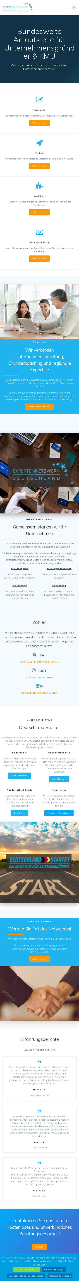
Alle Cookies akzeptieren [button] (26, 1269)
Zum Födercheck (19, 776)
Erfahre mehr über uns (39, 406)
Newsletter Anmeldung (59, 813)
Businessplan (20, 568)
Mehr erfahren (39, 123)
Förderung (59, 585)
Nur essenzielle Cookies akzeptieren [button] (26, 1275)
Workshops (19, 585)
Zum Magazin (59, 779)
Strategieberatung (59, 568)
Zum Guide (19, 813)
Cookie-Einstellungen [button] (54, 1269)
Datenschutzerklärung (60, 1275)
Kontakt (39, 1247)
